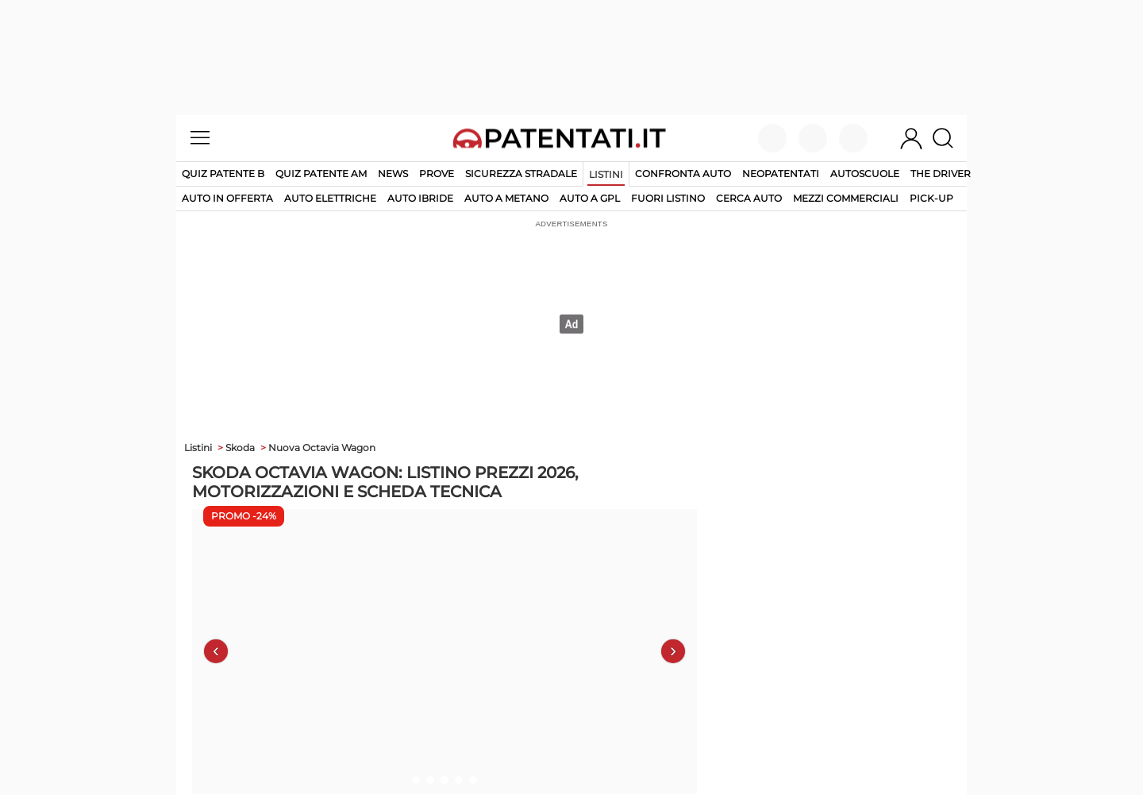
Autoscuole (864, 173)
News (393, 173)
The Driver (940, 173)
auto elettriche (330, 198)
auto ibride (420, 198)
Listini (606, 174)
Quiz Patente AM (321, 173)
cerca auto (749, 198)
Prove (436, 173)
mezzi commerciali (846, 198)
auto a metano (506, 198)
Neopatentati (780, 173)
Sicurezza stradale (521, 173)
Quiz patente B (223, 173)
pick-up (931, 198)
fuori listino (668, 198)
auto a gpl (590, 198)
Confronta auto (683, 173)
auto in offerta (227, 198)
